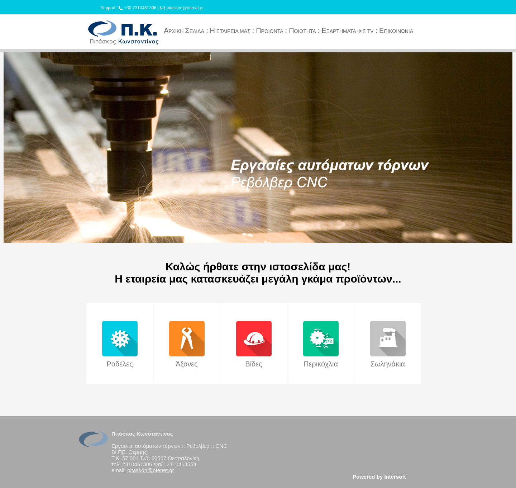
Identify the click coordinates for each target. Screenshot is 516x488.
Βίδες (253, 364)
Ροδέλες (119, 364)
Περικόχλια (321, 364)
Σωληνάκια (388, 364)
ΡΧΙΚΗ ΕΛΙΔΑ (184, 31)
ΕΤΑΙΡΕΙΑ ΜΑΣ (230, 31)
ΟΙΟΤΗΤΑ (302, 31)
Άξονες (186, 364)
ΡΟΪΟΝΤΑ (269, 31)
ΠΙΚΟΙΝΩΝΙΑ (396, 31)
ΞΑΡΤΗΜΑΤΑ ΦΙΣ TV (347, 31)
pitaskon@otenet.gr (185, 7)
